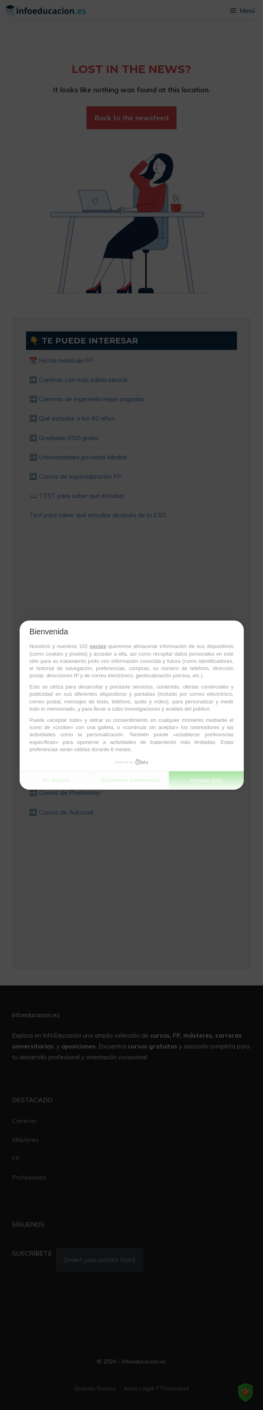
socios (98, 646)
